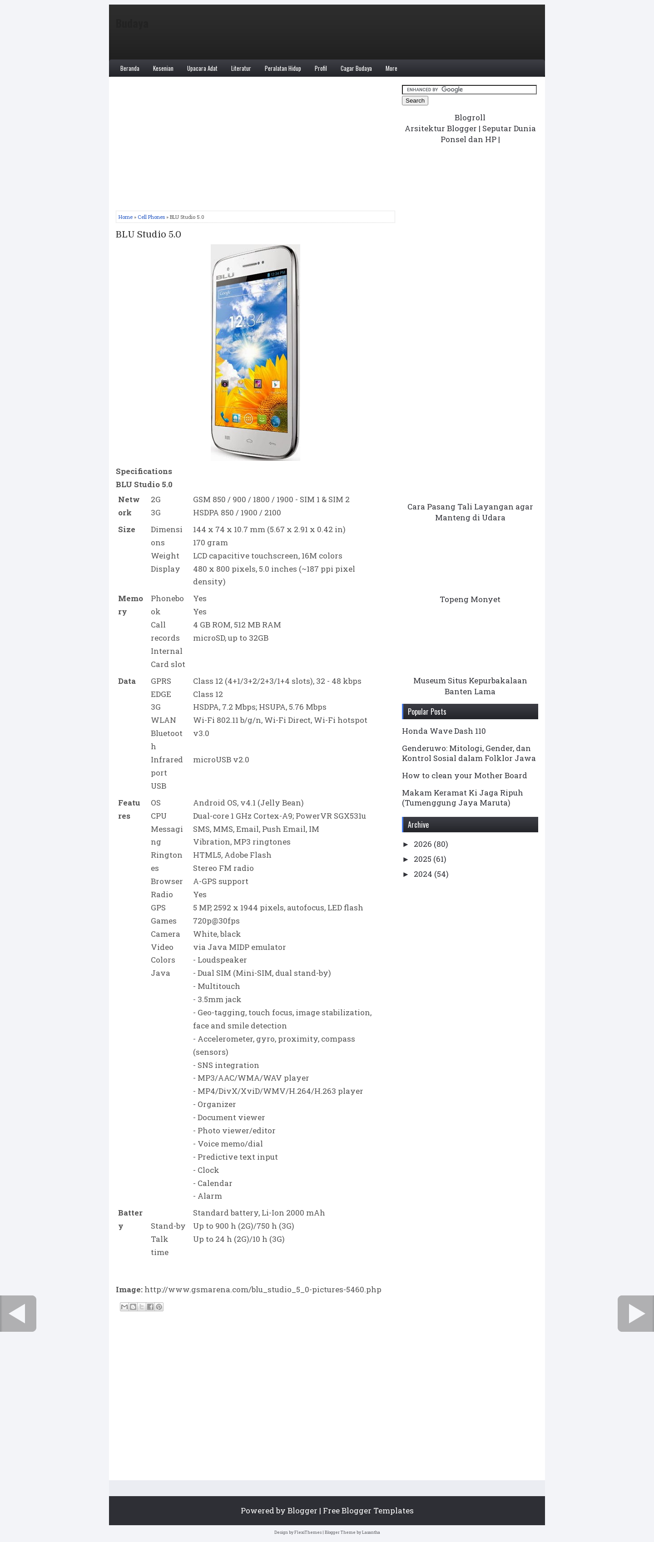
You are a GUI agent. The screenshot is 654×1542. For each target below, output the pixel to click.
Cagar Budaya (356, 68)
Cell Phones (151, 216)
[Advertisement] (255, 147)
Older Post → (636, 1313)
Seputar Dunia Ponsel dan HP (488, 133)
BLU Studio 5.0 (148, 235)
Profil (321, 68)
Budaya (132, 23)
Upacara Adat (202, 68)
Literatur (241, 68)
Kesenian (163, 68)
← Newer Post (18, 1313)
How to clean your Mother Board (464, 775)
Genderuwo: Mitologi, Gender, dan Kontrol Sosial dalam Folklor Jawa (469, 753)
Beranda (129, 68)
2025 (423, 859)
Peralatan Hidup (283, 68)
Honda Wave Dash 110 (444, 731)
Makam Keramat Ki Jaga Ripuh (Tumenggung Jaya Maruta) (462, 797)
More (391, 68)
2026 (424, 844)
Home (126, 216)
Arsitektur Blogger (441, 128)
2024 (424, 874)
